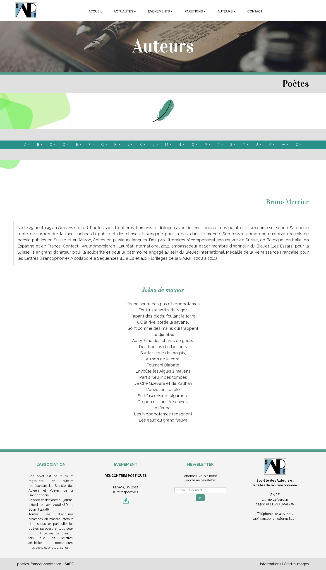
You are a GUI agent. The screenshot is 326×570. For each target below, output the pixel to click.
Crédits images (296, 564)
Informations (270, 564)
